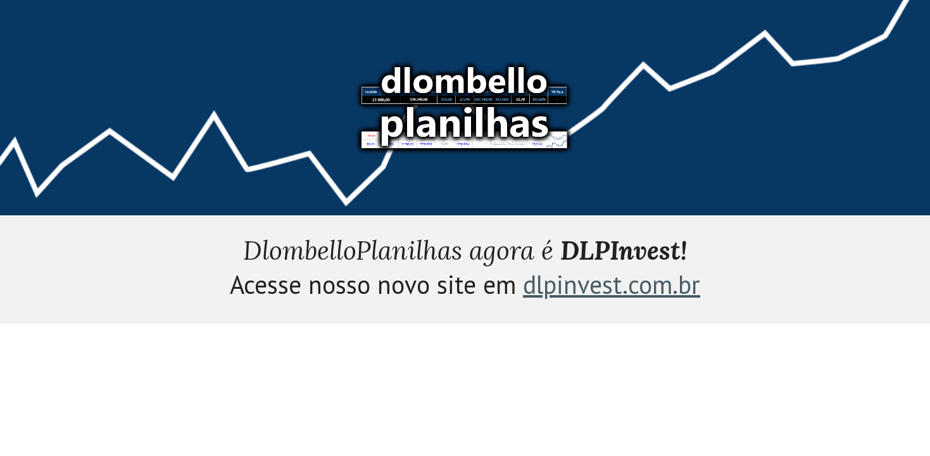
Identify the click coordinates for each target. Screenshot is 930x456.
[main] (464, 269)
